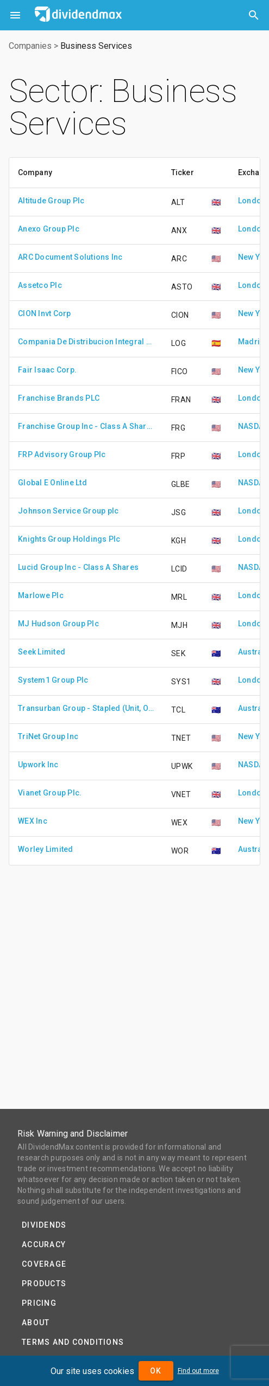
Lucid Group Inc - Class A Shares (78, 567)
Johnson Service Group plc (68, 510)
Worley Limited (45, 849)
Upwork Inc (38, 764)
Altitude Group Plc (51, 200)
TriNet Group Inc (48, 736)
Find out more (198, 1371)
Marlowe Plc (41, 595)
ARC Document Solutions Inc (70, 257)
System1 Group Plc (53, 680)
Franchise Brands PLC (58, 398)
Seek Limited (41, 651)
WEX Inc (32, 821)
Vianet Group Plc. (50, 792)
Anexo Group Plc (48, 228)
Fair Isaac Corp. (47, 369)
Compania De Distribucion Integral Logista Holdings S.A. (86, 341)
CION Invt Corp (44, 313)
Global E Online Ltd (52, 482)
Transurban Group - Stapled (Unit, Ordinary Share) (86, 708)
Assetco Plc (40, 285)
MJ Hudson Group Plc (58, 623)
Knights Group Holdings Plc (69, 539)
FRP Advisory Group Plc (62, 454)
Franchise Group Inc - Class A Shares (86, 426)
